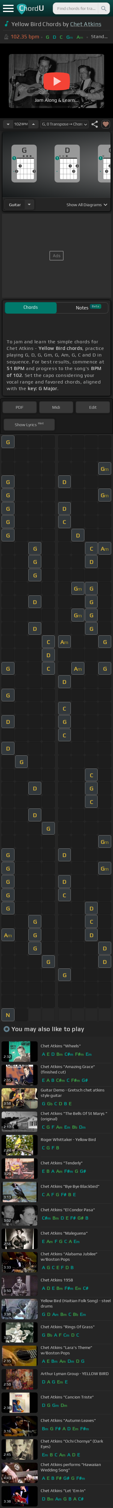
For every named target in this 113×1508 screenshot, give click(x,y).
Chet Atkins (86, 24)
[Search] (103, 8)
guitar (15, 204)
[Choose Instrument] (29, 204)
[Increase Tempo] (33, 124)
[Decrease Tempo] (8, 124)
